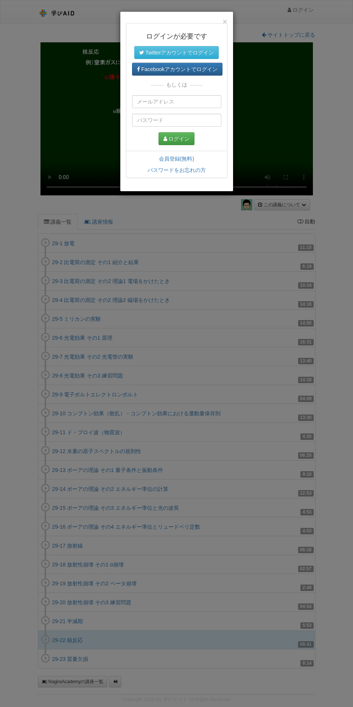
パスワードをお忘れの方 (177, 170)
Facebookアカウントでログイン (177, 69)
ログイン (176, 139)
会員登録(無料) (176, 159)
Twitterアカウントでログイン (176, 53)
